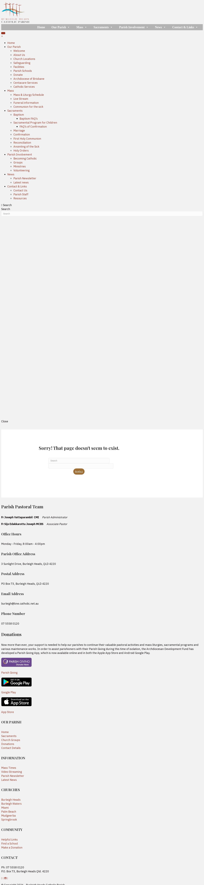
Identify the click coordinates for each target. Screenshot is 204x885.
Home (41, 27)
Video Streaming (11, 771)
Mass (81, 27)
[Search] (78, 460)
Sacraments (103, 27)
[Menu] (3, 33)
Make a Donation (11, 847)
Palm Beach (8, 811)
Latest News (9, 780)
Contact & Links (185, 27)
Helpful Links (9, 839)
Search (5, 209)
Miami (5, 807)
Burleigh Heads (11, 799)
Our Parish (60, 27)
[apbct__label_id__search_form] (80, 465)
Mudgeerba (8, 815)
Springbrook (9, 819)
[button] (2, 878)
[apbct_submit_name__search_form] (79, 471)
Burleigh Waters (11, 803)
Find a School (9, 843)
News (160, 27)
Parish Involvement (134, 27)
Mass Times (8, 768)
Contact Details (11, 748)
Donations (7, 744)
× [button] (2, 36)
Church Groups (10, 740)
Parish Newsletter (12, 776)
